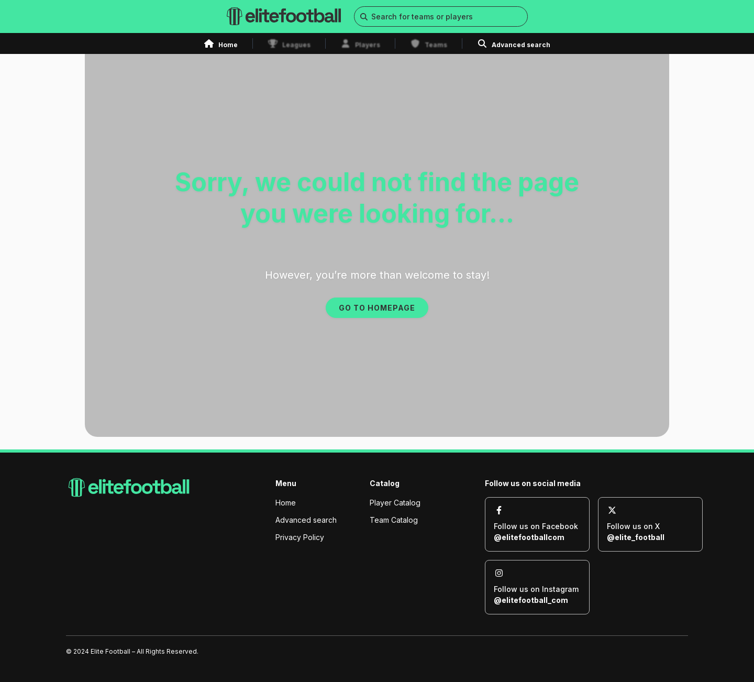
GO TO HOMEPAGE (377, 307)
